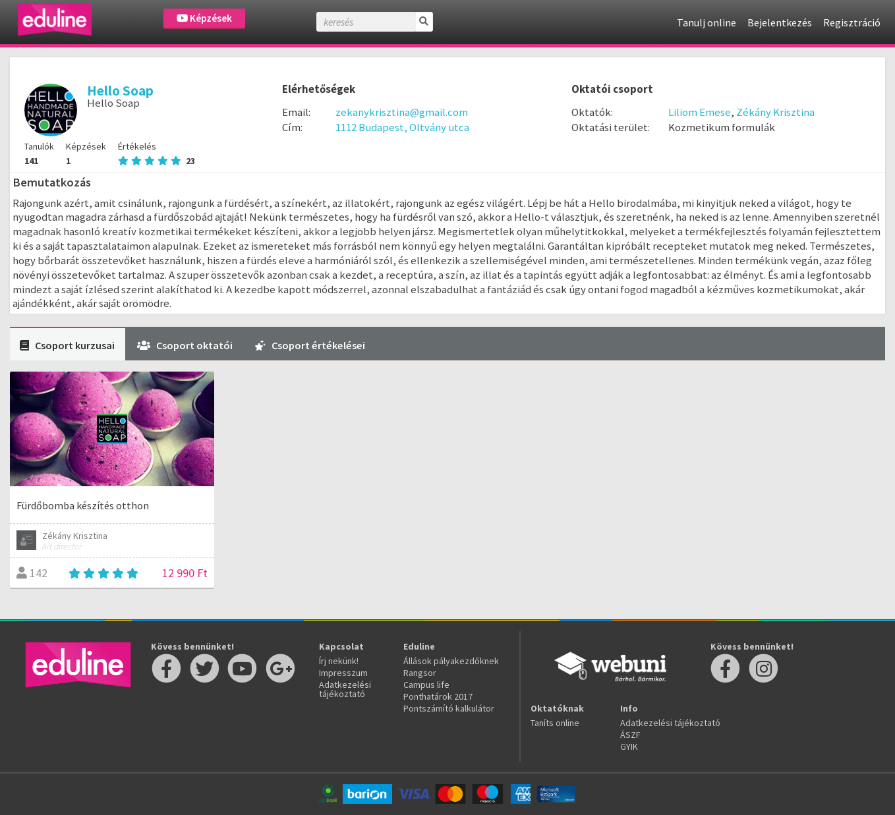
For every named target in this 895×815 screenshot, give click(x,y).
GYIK (629, 746)
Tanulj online (706, 22)
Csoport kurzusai (67, 345)
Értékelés (156, 153)
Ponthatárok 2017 (438, 696)
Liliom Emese (699, 112)
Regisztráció (852, 22)
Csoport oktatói (185, 345)
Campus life (426, 684)
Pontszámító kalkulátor (448, 708)
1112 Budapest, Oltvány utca (402, 127)
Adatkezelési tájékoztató (345, 689)
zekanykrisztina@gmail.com (401, 112)
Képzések (204, 18)
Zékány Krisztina (775, 112)
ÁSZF (630, 735)
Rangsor (419, 673)
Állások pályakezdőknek (451, 661)
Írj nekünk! (339, 661)
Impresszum (343, 673)
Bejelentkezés (779, 22)
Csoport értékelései (310, 345)
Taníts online (555, 723)
